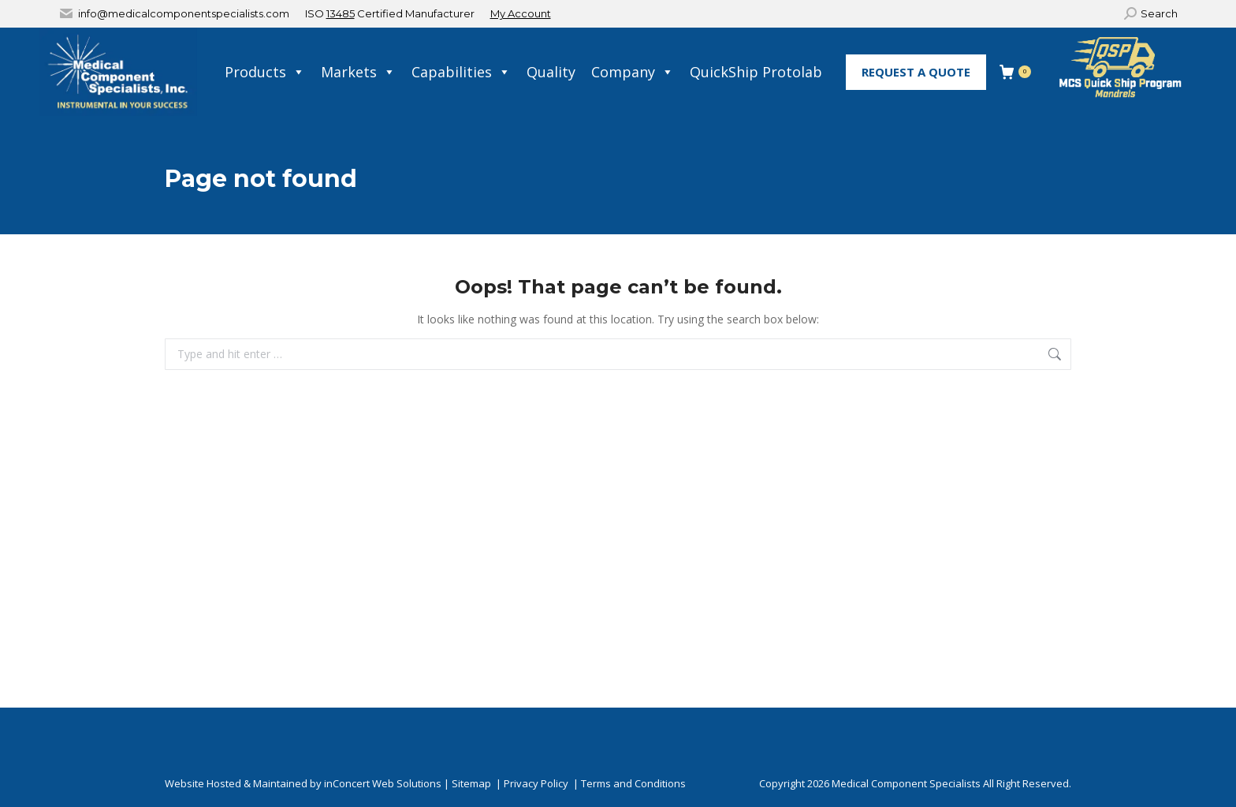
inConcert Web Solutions (382, 783)
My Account (520, 13)
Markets (358, 72)
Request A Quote (916, 72)
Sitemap (471, 783)
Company (632, 72)
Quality (551, 71)
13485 (340, 13)
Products (265, 72)
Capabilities (461, 72)
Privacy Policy (536, 783)
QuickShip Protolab (756, 71)
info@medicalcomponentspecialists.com (183, 13)
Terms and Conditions (633, 783)
